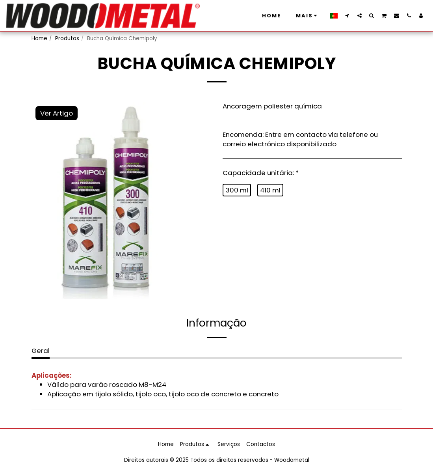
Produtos (67, 38)
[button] (347, 15)
